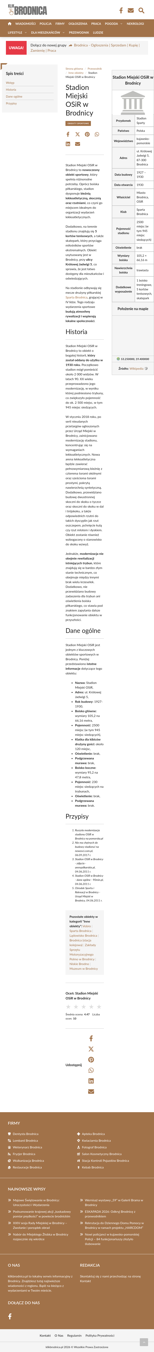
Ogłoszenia (78, 23)
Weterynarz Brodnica (27, 1147)
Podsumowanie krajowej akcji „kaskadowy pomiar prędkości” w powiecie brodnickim (42, 1214)
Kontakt (85, 1281)
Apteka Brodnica (93, 1134)
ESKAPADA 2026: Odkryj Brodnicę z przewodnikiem (110, 1214)
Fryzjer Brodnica (24, 1154)
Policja (45, 23)
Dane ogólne (14, 96)
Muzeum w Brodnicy (83, 968)
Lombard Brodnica (25, 1140)
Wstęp (10, 82)
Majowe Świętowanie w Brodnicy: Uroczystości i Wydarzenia (36, 1202)
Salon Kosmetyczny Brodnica (102, 1154)
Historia (11, 89)
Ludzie (98, 32)
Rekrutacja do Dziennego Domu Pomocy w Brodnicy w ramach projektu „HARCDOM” (114, 1225)
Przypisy (11, 103)
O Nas (59, 1335)
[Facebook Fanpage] (120, 10)
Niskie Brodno (79, 964)
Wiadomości (25, 23)
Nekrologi (135, 23)
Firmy (59, 23)
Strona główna (74, 68)
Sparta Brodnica (76, 297)
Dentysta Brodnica (25, 1134)
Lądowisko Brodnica (83, 935)
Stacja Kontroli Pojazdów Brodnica (105, 1160)
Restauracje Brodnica (27, 1167)
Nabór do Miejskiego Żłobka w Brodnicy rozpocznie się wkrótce (40, 1236)
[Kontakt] (130, 10)
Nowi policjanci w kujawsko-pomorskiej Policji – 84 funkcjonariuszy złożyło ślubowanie (112, 1239)
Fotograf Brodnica (94, 1147)
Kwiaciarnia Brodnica (96, 1140)
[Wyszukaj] (141, 10)
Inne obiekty (75, 72)
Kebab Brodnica (93, 1167)
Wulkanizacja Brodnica (28, 1160)
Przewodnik (79, 32)
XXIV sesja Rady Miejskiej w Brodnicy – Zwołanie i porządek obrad (40, 1225)
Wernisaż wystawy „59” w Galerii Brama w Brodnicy (114, 1202)
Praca (96, 23)
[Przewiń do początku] (144, 1342)
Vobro (87, 926)
